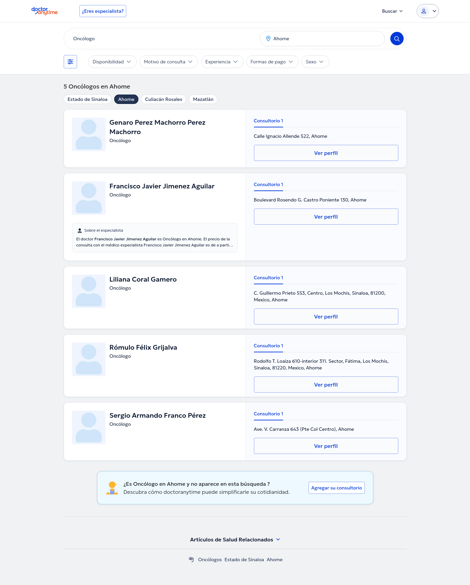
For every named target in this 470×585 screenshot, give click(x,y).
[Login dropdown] (428, 11)
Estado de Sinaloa (88, 99)
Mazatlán (203, 99)
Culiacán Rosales (163, 99)
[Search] (397, 38)
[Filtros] (70, 61)
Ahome (126, 99)
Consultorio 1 (268, 121)
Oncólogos (210, 560)
